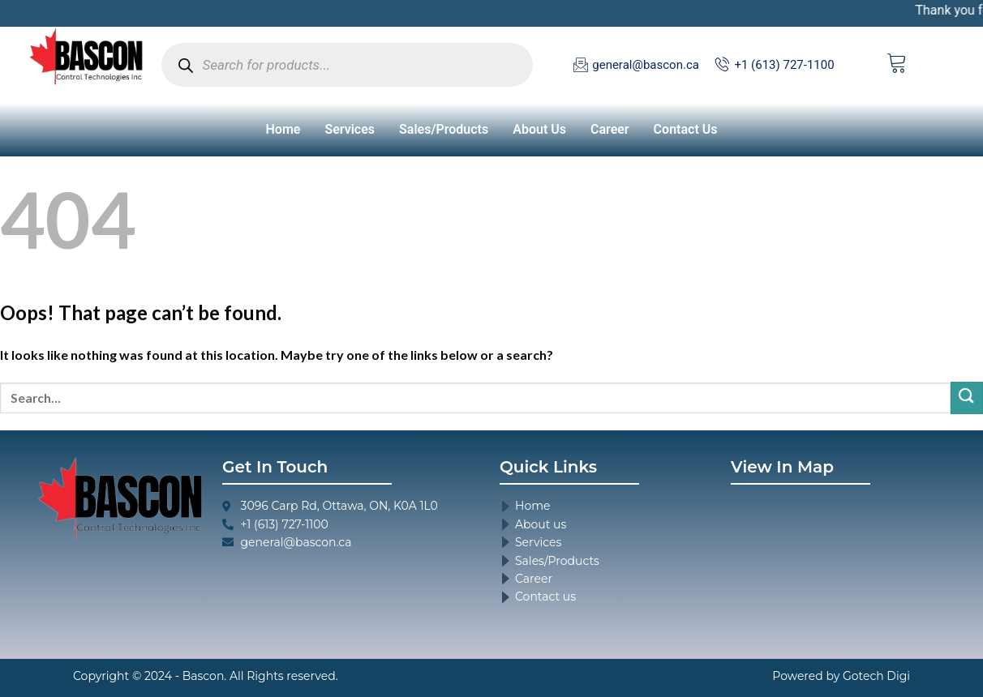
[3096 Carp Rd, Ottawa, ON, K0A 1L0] (838, 561)
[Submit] (967, 397)
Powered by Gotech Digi (841, 676)
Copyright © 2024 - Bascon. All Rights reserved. (205, 676)
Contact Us (686, 129)
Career (609, 129)
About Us (539, 129)
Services (349, 129)
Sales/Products (443, 129)
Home (283, 129)
